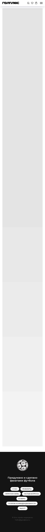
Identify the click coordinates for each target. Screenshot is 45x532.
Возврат (21, 499)
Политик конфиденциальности (22, 503)
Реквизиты (26, 489)
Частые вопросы (31, 494)
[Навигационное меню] (41, 3)
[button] (28, 3)
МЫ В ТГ (23, 508)
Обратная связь (12, 494)
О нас (14, 489)
